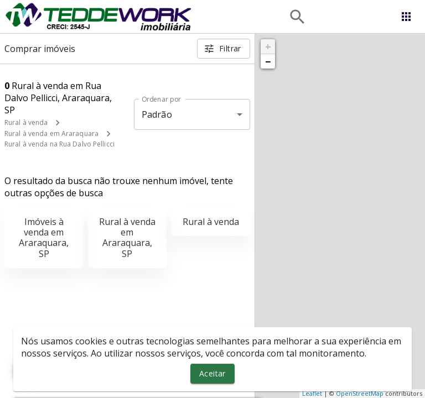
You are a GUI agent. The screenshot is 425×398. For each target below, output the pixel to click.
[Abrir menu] (406, 16)
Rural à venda (26, 122)
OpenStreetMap (359, 393)
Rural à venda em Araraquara (51, 133)
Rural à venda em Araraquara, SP (127, 238)
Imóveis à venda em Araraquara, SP (44, 238)
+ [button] (268, 46)
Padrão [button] (157, 114)
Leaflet (312, 393)
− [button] (268, 61)
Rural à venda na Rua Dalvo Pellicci (59, 144)
